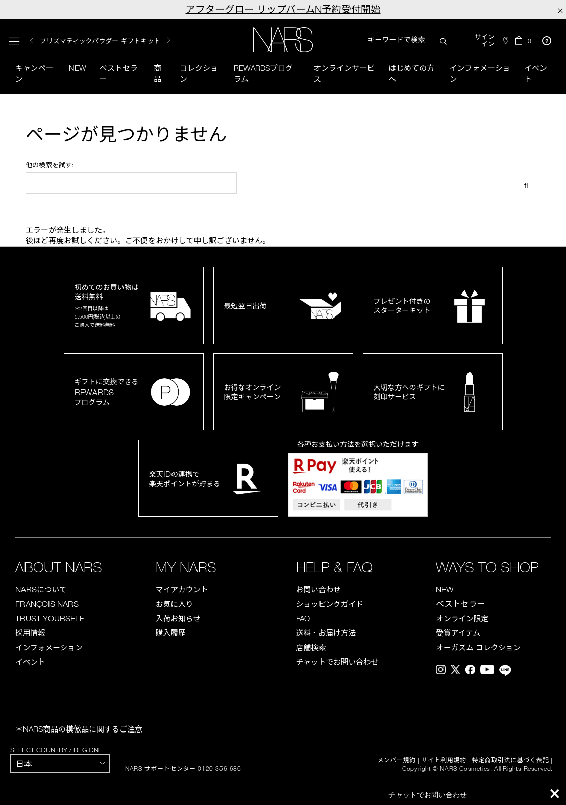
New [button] (77, 67)
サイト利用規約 (444, 760)
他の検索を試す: (50, 165)
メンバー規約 (396, 760)
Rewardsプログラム (263, 73)
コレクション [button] (199, 73)
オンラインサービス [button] (344, 73)
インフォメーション (480, 73)
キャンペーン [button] (34, 73)
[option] (116, 41)
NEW (445, 589)
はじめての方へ (411, 73)
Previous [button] (31, 41)
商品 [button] (157, 73)
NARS (40, 589)
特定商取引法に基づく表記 (510, 760)
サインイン (485, 40)
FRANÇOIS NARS (47, 603)
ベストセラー (119, 73)
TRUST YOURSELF (49, 618)
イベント (535, 73)
